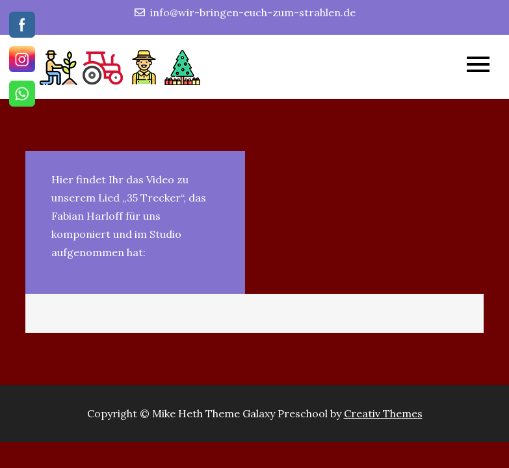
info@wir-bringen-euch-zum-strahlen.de (245, 12)
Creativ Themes (383, 413)
